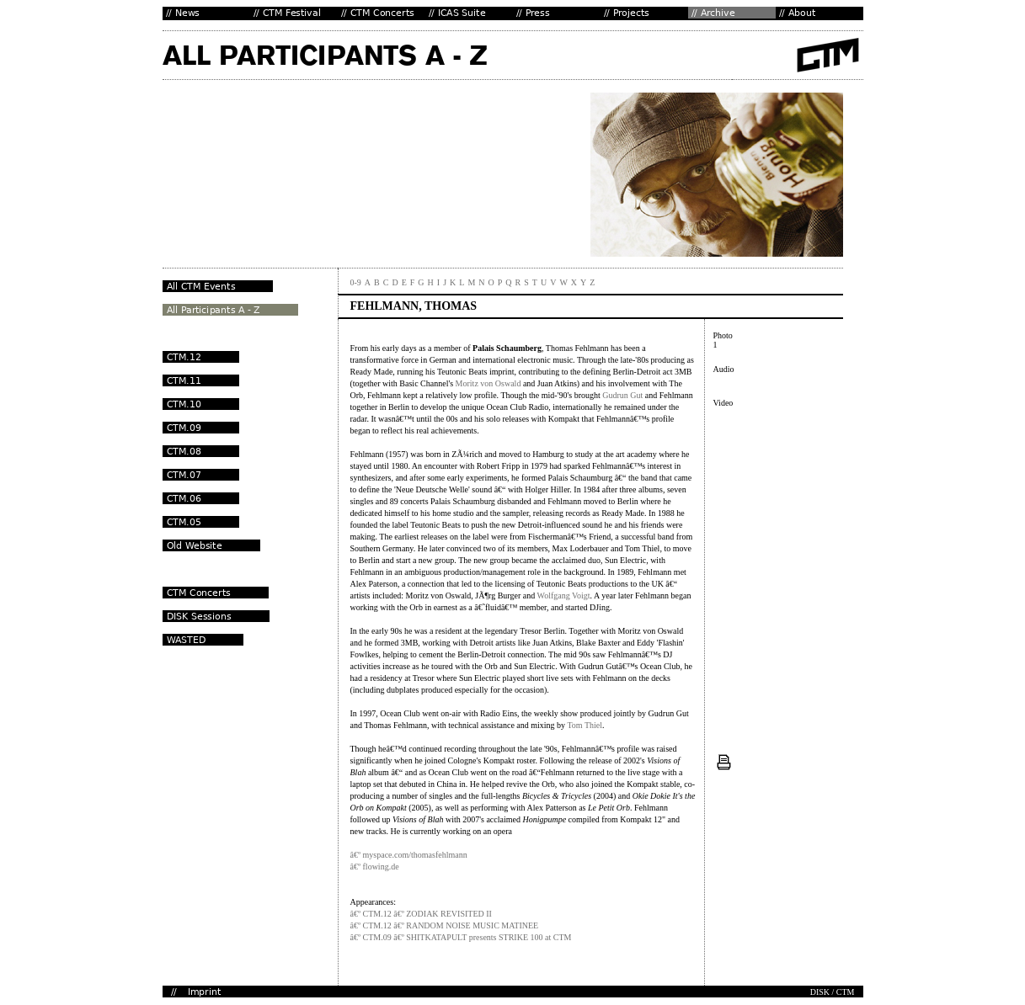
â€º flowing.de (374, 866)
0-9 (355, 282)
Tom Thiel (584, 725)
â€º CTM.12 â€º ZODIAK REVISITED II (421, 913)
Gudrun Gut (622, 395)
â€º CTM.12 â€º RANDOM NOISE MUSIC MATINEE (444, 925)
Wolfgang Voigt (563, 595)
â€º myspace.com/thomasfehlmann (408, 854)
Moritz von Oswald (488, 383)
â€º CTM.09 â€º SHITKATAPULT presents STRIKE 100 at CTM (461, 937)
